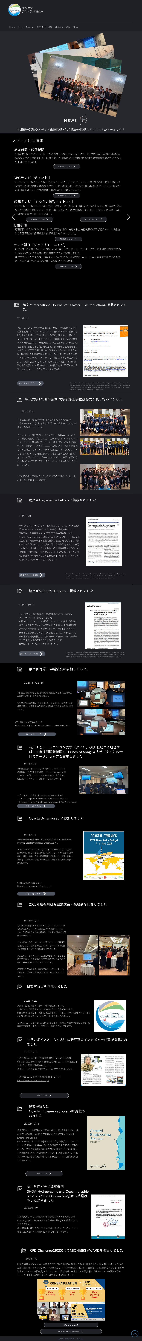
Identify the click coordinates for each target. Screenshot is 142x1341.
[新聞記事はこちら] (66, 166)
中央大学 (28, 8)
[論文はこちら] (44, 1173)
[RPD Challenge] (71, 1325)
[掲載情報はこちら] (66, 195)
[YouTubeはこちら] (93, 219)
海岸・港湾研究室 (32, 11)
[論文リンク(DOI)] (30, 383)
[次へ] (128, 217)
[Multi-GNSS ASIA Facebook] (71, 1331)
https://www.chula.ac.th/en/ (50, 795)
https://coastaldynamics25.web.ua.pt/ (34, 886)
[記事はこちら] (44, 1095)
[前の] (13, 217)
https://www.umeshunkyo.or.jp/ (33, 1080)
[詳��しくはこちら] (36, 806)
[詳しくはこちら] (37, 734)
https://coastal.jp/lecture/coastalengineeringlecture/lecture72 (42, 726)
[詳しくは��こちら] (36, 894)
